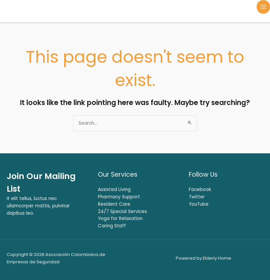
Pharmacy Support (119, 197)
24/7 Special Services (122, 211)
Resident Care (114, 204)
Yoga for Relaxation (120, 218)
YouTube (199, 204)
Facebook (200, 189)
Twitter (197, 197)
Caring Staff (112, 226)
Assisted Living (114, 189)
